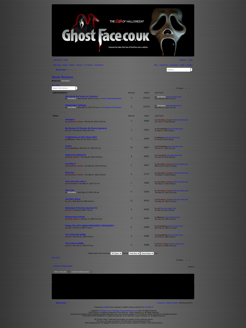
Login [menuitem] (190, 60)
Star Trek (69, 190)
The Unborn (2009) (74, 243)
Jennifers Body (72, 199)
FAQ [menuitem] (66, 60)
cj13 (69, 130)
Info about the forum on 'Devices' (81, 96)
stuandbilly (161, 155)
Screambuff (72, 183)
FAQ (156, 65)
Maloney (71, 139)
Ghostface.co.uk (105, 311)
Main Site (57, 65)
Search (191, 70)
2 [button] (189, 88)
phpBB (105, 307)
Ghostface (65, 81)
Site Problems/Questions (112, 98)
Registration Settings (75, 105)
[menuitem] (172, 303)
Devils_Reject (73, 157)
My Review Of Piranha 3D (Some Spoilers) (86, 128)
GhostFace (99, 65)
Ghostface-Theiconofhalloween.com (125, 311)
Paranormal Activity (75, 217)
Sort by (131, 253)
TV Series (88, 65)
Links (182, 65)
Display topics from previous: (105, 253)
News (65, 65)
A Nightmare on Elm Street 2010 (81, 137)
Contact (190, 65)
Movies (80, 65)
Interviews (164, 65)
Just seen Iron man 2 (75, 181)
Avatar (68, 146)
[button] (192, 88)
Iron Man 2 (70, 163)
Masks (72, 65)
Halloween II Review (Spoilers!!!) (81, 208)
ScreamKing (162, 129)
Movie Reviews (62, 77)
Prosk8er (148, 307)
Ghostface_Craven (75, 122)
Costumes (174, 65)
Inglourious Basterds (75, 155)
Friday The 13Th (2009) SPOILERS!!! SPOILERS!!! (89, 225)
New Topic (56, 85)
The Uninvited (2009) (75, 234)
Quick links (57, 60)
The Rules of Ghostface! (112, 107)
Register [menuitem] (183, 60)
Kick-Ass (69, 172)
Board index (61, 70)
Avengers (70, 119)
